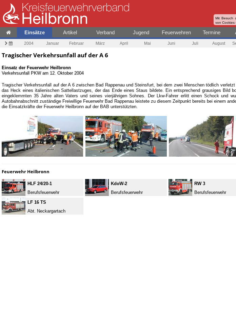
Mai (147, 43)
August (218, 43)
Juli (195, 43)
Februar (76, 43)
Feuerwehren (176, 32)
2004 (29, 43)
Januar (52, 43)
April (124, 43)
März (100, 43)
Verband (105, 32)
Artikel (70, 32)
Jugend (141, 32)
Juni (171, 43)
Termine (211, 32)
